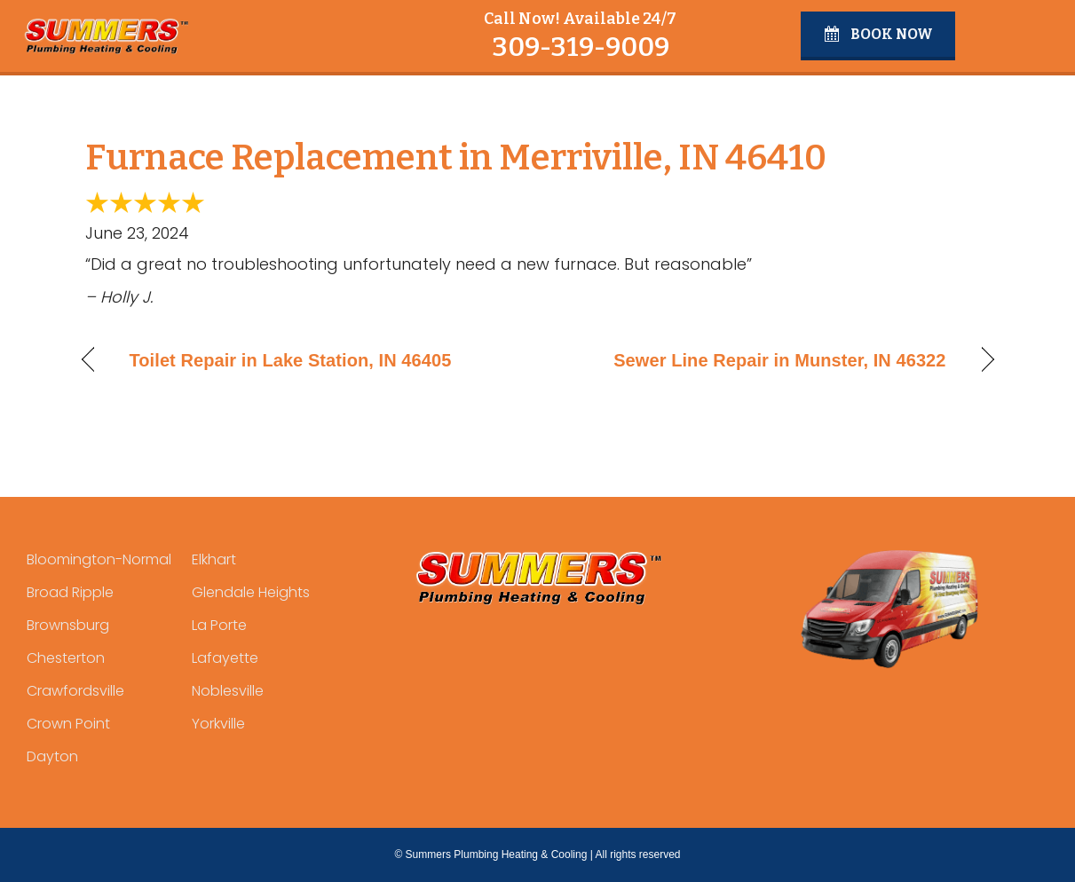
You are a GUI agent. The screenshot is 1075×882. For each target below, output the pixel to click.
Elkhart (214, 559)
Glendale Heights (251, 592)
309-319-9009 (580, 47)
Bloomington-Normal (99, 559)
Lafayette (225, 658)
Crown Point (68, 723)
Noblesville (228, 691)
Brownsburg (68, 625)
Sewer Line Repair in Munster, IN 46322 (779, 360)
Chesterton (66, 658)
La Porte (219, 625)
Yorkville (218, 723)
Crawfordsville (75, 691)
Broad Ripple (70, 592)
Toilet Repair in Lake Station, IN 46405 (291, 360)
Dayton (52, 756)
